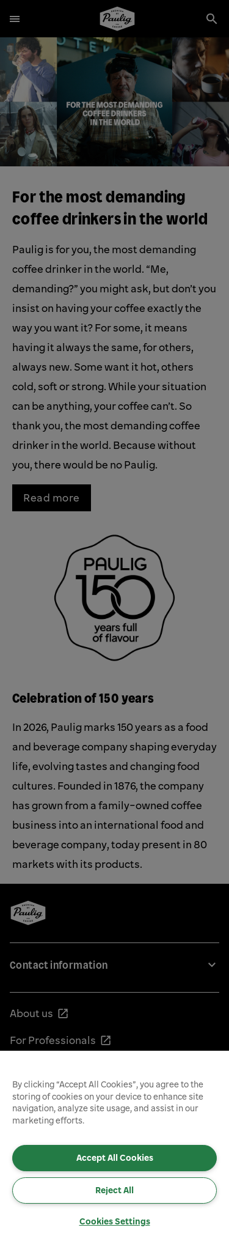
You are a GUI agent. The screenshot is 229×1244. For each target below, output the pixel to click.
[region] (114, 1147)
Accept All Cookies (114, 1157)
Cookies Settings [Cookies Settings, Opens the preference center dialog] (114, 1221)
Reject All (114, 1190)
